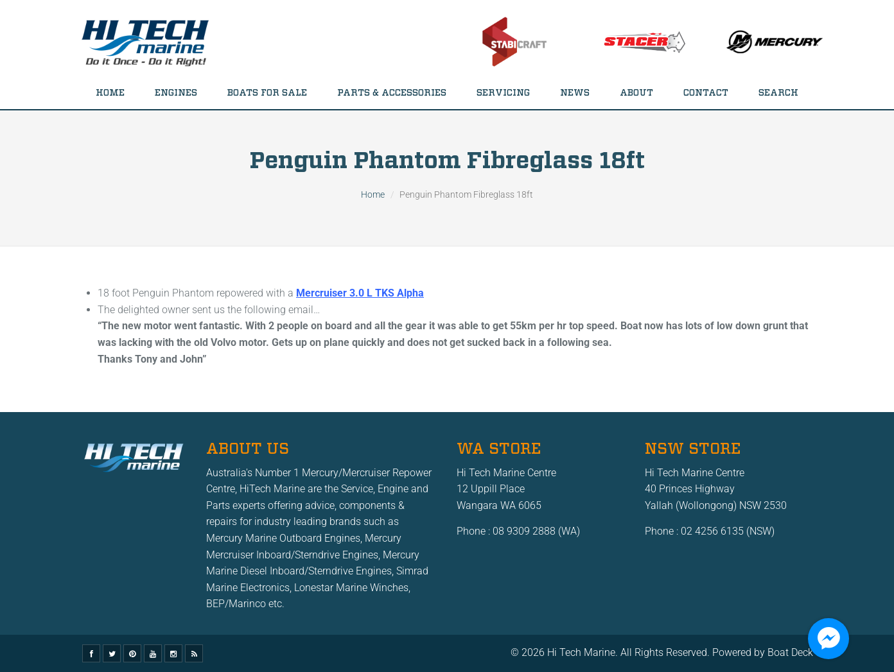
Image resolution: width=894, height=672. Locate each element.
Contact (705, 93)
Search (778, 93)
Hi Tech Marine (581, 652)
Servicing (503, 93)
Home (110, 93)
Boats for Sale (267, 93)
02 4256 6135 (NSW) (728, 531)
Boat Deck (790, 652)
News (575, 93)
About (636, 93)
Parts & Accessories (391, 93)
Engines (176, 93)
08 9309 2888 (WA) (536, 531)
